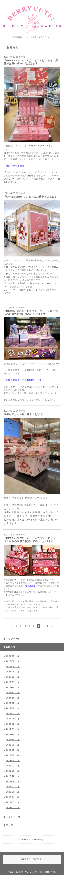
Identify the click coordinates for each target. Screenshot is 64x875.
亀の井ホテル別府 (15, 166)
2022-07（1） (13, 787)
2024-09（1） (13, 703)
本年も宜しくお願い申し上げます (23, 414)
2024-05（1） (13, 719)
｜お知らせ (9, 646)
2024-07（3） (13, 713)
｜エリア (8, 825)
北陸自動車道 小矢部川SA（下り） (25, 380)
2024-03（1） (13, 724)
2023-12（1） (13, 734)
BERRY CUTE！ (24, 872)
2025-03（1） (13, 677)
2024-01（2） (13, 729)
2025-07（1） (13, 661)
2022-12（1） (13, 776)
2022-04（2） (13, 797)
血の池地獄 (30, 586)
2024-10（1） (13, 698)
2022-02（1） (13, 807)
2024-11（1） (13, 693)
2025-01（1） (13, 682)
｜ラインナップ (12, 817)
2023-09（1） (13, 745)
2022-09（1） (13, 781)
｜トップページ (12, 638)
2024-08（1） (13, 708)
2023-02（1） (13, 766)
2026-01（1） (13, 656)
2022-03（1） (13, 802)
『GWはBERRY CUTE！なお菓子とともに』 (30, 196)
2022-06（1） (13, 792)
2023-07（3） (13, 755)
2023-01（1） (13, 771)
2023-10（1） (13, 740)
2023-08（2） (13, 750)
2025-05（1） (13, 666)
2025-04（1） (13, 672)
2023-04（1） (13, 760)
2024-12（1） (13, 687)
